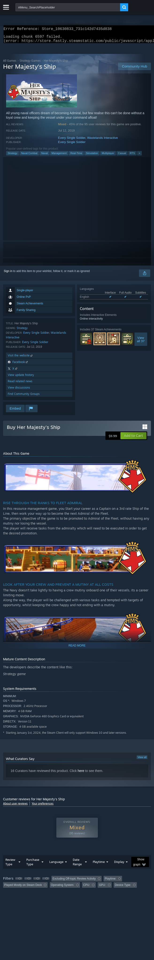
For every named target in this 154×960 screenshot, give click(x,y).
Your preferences (43, 806)
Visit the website (20, 358)
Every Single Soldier (71, 140)
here (81, 773)
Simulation (92, 156)
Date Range (77, 865)
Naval (44, 156)
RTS (132, 156)
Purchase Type (32, 865)
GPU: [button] (102, 887)
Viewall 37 (141, 342)
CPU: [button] (86, 887)
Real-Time (76, 156)
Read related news (20, 384)
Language (56, 864)
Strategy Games (30, 63)
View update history (21, 377)
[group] (77, 885)
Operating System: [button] (62, 887)
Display (119, 864)
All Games (9, 63)
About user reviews (15, 806)
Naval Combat (29, 156)
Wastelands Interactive (102, 140)
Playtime (99, 864)
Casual (122, 156)
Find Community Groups (24, 396)
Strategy (12, 156)
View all (142, 760)
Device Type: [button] (123, 887)
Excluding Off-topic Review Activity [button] (74, 881)
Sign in (8, 274)
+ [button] (139, 156)
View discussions (19, 390)
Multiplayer (108, 156)
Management (59, 156)
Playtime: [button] (110, 881)
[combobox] (67, 7)
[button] (133, 438)
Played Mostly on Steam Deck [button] (23, 887)
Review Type (10, 865)
